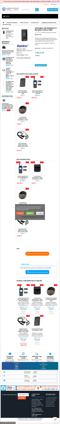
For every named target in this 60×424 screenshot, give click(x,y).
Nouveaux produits (6, 42)
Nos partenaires (50, 405)
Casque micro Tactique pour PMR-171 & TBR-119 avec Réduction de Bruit (10, 73)
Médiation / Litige (50, 407)
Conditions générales (51, 399)
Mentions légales (50, 403)
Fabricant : (19, 49)
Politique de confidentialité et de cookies (32, 216)
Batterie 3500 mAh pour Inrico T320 (23, 92)
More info (54, 1)
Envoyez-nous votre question (37, 272)
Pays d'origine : (21, 55)
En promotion (7, 96)
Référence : (19, 51)
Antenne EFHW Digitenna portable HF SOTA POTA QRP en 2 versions (10, 61)
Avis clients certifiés (51, 401)
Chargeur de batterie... (10, 31)
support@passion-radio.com (37, 416)
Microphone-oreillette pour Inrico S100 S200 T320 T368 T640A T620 (23, 146)
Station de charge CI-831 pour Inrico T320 (23, 118)
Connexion (46, 4)
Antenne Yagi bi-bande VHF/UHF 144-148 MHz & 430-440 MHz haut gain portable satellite (10, 86)
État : (18, 53)
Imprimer (38, 34)
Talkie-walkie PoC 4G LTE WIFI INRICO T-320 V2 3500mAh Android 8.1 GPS (37, 93)
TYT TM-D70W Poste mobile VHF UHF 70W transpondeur (8, 52)
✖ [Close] (58, 1)
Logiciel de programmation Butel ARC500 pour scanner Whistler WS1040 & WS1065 (7, 106)
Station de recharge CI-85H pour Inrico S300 (37, 178)
